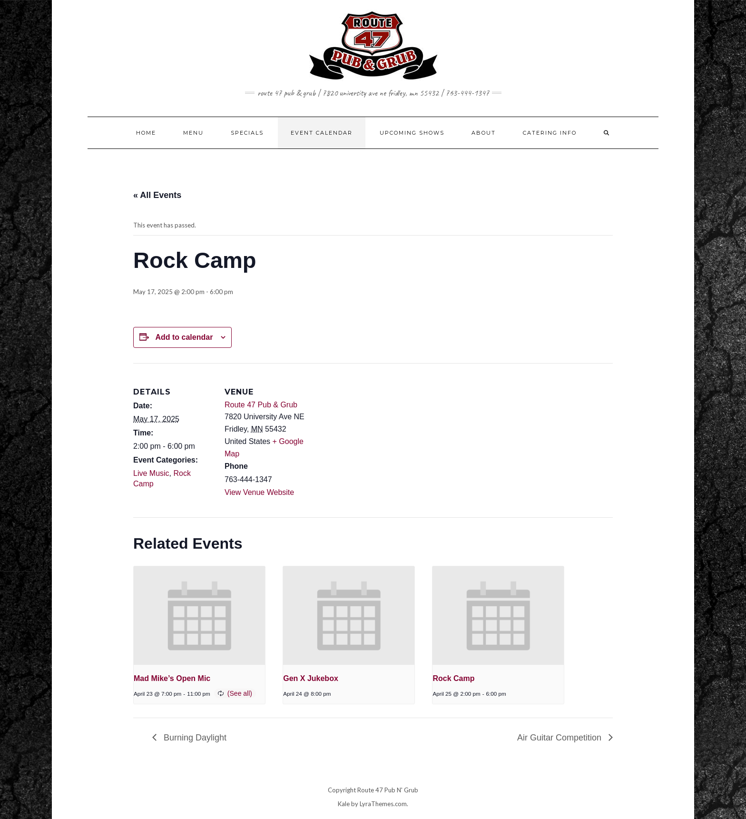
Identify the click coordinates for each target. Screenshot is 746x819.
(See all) (239, 693)
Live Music (151, 473)
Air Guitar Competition (560, 737)
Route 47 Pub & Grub (261, 405)
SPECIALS (247, 132)
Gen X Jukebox (310, 678)
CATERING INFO (550, 132)
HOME (146, 132)
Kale (344, 804)
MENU (193, 132)
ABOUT (483, 132)
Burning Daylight (193, 737)
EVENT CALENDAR (322, 132)
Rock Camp (453, 678)
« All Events (157, 195)
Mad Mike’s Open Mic (172, 678)
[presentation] (199, 615)
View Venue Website (259, 492)
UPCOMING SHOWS (412, 132)
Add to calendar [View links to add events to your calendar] (184, 337)
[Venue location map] (366, 429)
